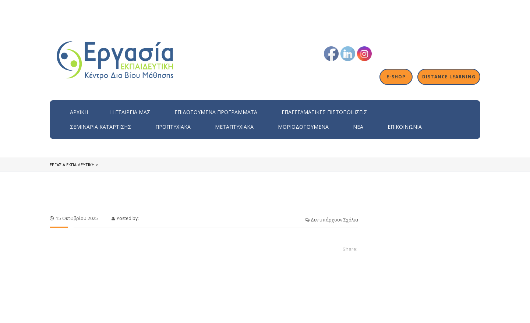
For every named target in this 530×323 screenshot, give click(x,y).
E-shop (396, 77)
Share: (350, 249)
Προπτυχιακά (173, 126)
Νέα (358, 126)
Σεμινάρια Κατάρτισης (100, 126)
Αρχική (79, 112)
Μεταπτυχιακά (234, 126)
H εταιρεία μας (130, 112)
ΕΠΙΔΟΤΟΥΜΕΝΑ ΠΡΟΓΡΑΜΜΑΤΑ (215, 112)
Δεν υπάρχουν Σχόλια (331, 220)
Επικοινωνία (405, 126)
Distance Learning (449, 77)
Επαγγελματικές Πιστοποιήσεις (324, 112)
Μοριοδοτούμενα (303, 126)
